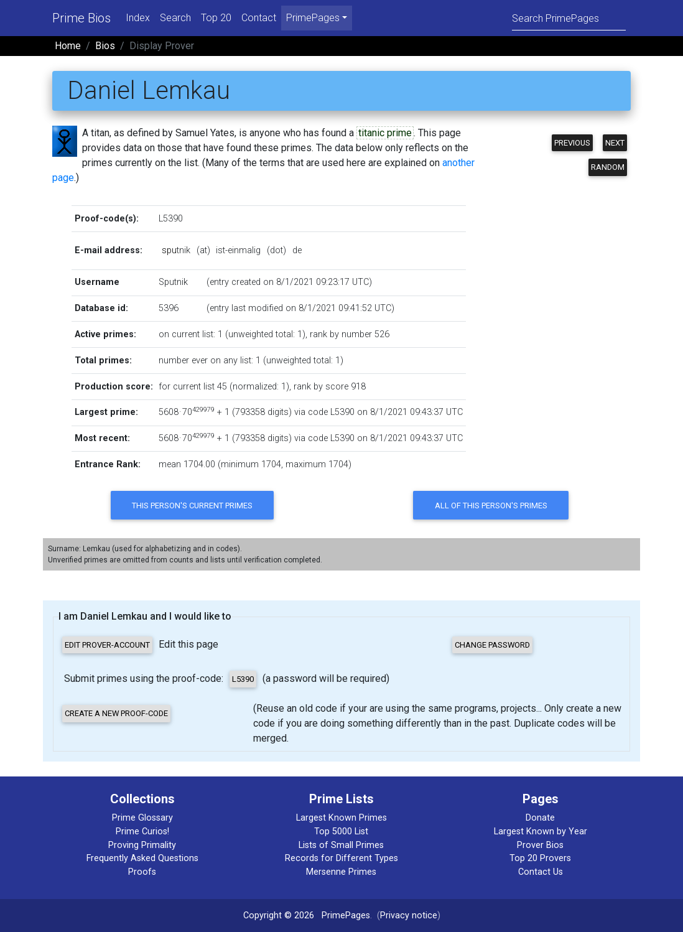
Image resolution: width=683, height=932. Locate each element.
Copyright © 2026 (278, 915)
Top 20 (216, 18)
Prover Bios (540, 845)
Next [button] (615, 142)
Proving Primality (142, 845)
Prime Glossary (142, 818)
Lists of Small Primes (341, 845)
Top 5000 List (341, 831)
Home (68, 46)
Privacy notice (408, 915)
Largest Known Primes (341, 818)
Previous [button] (572, 142)
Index (138, 18)
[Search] (569, 17)
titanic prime (385, 133)
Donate (540, 818)
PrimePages (346, 915)
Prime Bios (81, 18)
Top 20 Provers (540, 858)
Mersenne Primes (341, 872)
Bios (105, 46)
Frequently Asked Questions (142, 858)
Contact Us (540, 872)
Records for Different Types (341, 858)
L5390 (171, 218)
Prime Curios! (142, 831)
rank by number (341, 334)
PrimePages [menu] (313, 18)
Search (175, 18)
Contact (258, 18)
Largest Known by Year (540, 831)
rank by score (321, 386)
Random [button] (608, 167)
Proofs (142, 872)
